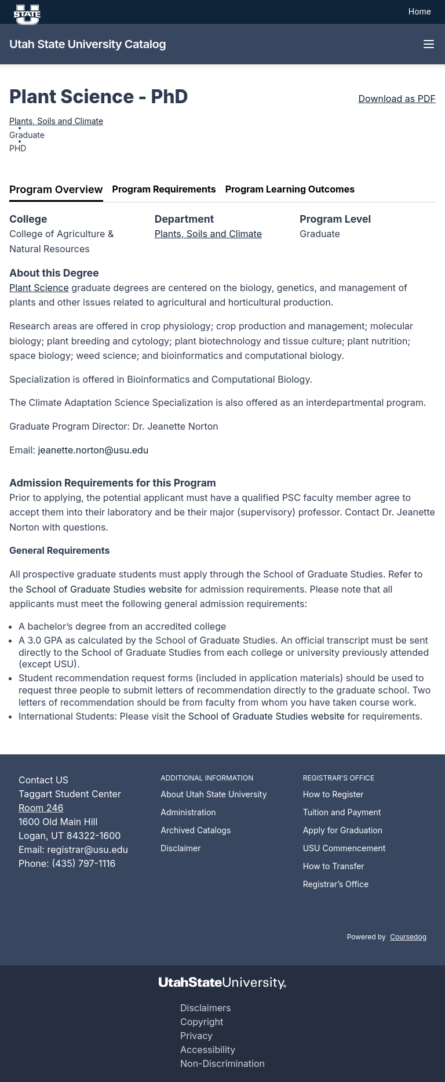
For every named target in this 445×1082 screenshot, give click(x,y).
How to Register (333, 794)
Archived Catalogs (196, 830)
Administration (188, 812)
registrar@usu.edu (87, 849)
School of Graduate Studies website (104, 589)
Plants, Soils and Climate (56, 121)
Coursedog (408, 936)
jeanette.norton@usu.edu (93, 450)
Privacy (196, 1035)
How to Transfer (333, 866)
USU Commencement (344, 848)
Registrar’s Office (336, 884)
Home (419, 11)
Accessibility (207, 1049)
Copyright (201, 1021)
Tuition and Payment (342, 812)
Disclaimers (205, 1008)
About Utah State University (214, 794)
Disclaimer (180, 848)
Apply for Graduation (342, 830)
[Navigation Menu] (428, 44)
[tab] (56, 190)
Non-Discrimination (222, 1063)
